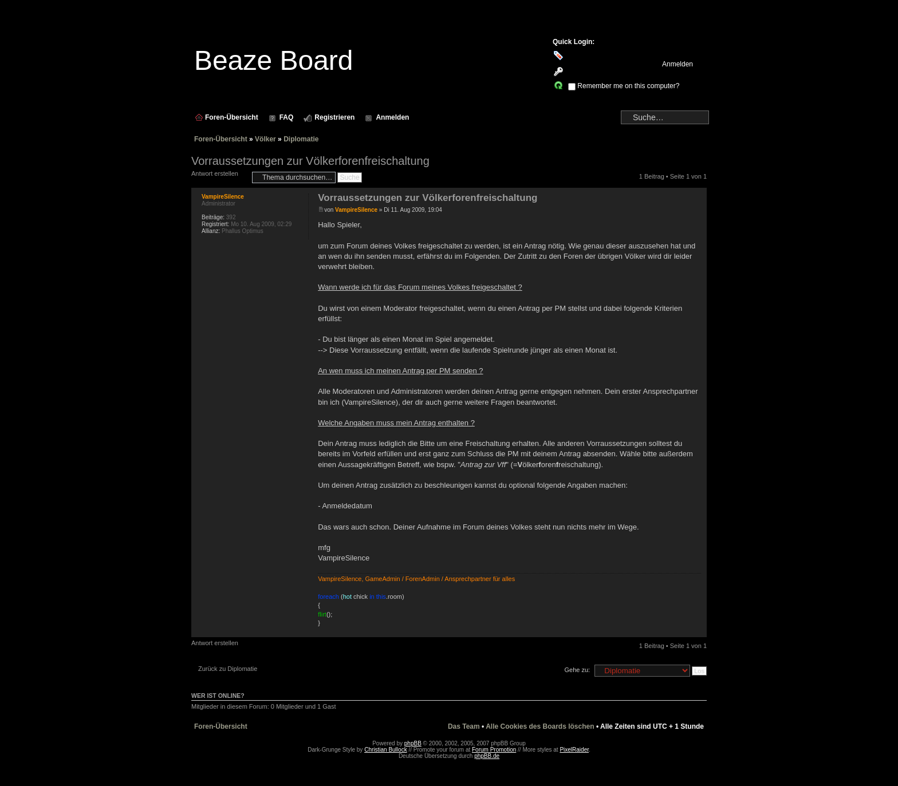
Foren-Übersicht (220, 139)
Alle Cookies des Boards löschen (540, 726)
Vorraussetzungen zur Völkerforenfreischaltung (310, 161)
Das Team (464, 726)
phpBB (413, 743)
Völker (265, 139)
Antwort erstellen (218, 177)
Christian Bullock (385, 749)
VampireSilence (356, 210)
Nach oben (698, 631)
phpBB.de (486, 756)
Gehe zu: (577, 669)
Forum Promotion (494, 749)
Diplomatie (300, 139)
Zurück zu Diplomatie (227, 668)
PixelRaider (574, 749)
